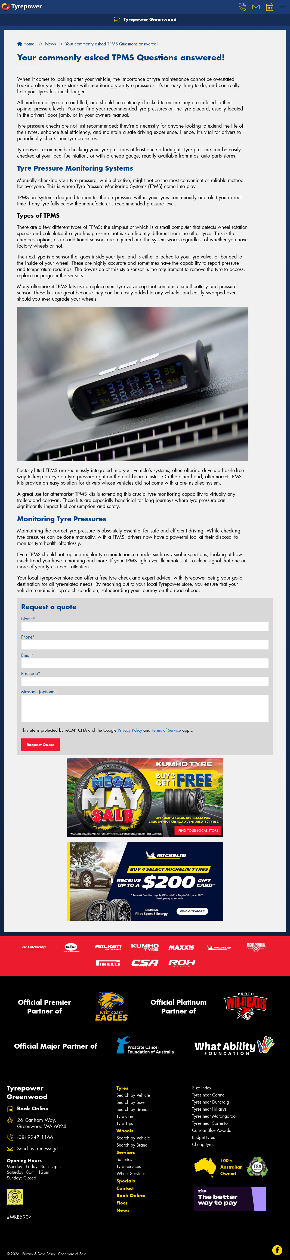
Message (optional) (39, 692)
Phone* (28, 637)
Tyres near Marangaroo (214, 1116)
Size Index (201, 1088)
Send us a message (37, 1149)
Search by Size (130, 1102)
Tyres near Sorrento (210, 1123)
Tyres (122, 1088)
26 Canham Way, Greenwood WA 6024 (41, 1123)
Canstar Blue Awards (211, 1130)
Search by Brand (131, 1109)
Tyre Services (128, 1166)
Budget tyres (203, 1137)
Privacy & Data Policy (38, 1254)
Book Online (130, 1196)
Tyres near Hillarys (209, 1109)
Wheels (124, 1131)
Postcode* (30, 673)
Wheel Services (130, 1173)
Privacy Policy (130, 730)
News (122, 1210)
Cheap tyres (203, 1144)
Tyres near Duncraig (210, 1102)
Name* (28, 619)
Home (25, 44)
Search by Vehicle (133, 1095)
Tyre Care (125, 1116)
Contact (125, 1188)
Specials (125, 1181)
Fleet (121, 1203)
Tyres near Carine (208, 1095)
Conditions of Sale (72, 1254)
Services (125, 1152)
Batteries (124, 1159)
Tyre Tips (124, 1123)
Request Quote (40, 744)
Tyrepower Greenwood (145, 19)
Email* (27, 655)
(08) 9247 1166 (35, 1137)
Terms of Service (166, 730)
